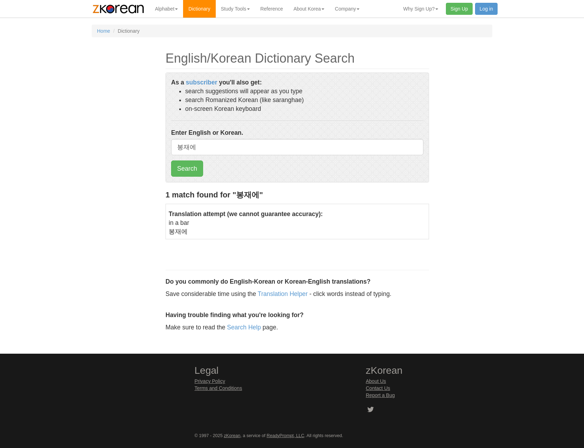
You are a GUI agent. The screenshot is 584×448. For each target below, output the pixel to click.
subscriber (201, 82)
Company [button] (347, 9)
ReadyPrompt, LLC (285, 435)
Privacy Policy (210, 381)
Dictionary (199, 9)
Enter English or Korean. (207, 132)
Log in (486, 9)
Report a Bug (380, 395)
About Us (376, 381)
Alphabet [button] (166, 9)
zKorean (232, 435)
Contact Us (378, 388)
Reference (271, 9)
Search (187, 168)
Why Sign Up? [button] (420, 9)
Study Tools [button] (235, 9)
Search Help (244, 327)
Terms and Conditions (218, 388)
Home (103, 31)
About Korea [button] (308, 9)
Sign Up (459, 9)
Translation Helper (282, 293)
